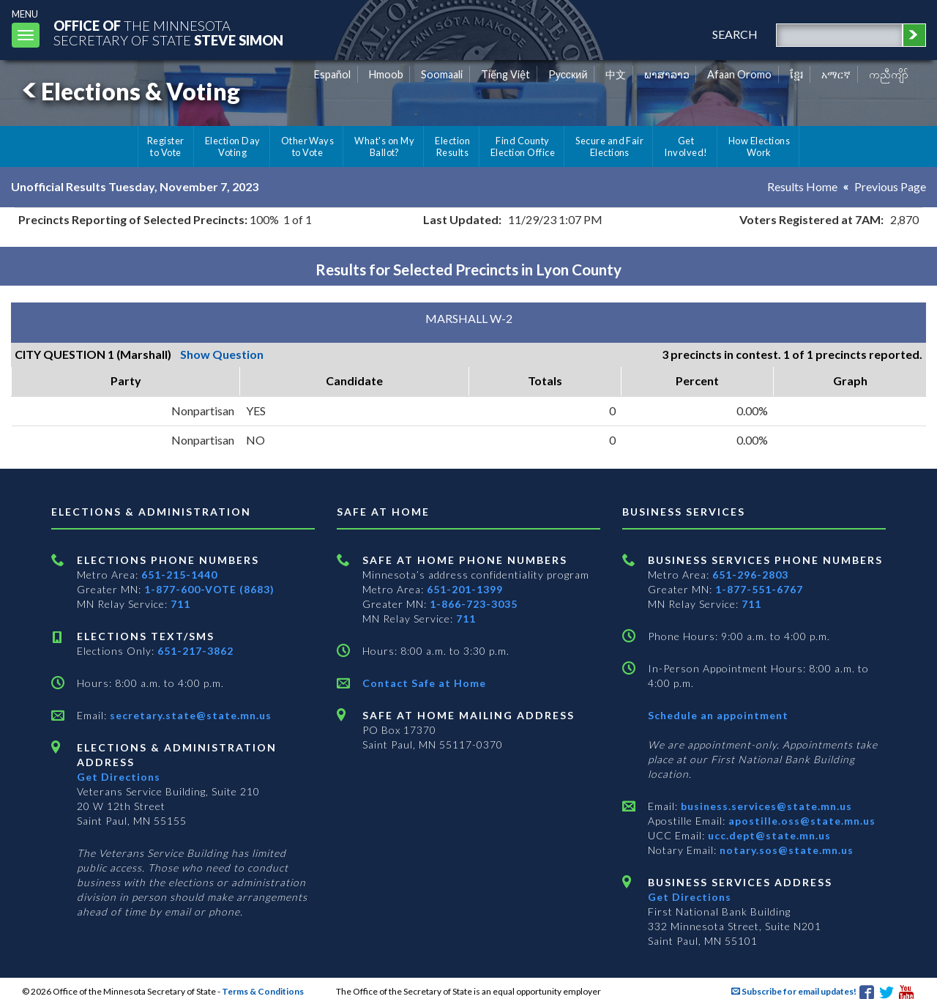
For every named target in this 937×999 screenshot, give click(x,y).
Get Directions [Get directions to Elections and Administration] (118, 776)
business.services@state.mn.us (765, 806)
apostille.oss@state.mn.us (800, 820)
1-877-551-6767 (759, 589)
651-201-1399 (465, 589)
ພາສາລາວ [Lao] (667, 74)
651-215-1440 (179, 574)
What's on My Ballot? (384, 146)
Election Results (452, 146)
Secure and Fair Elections (609, 146)
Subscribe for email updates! (793, 991)
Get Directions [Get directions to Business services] (689, 897)
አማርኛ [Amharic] (836, 74)
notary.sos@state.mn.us (785, 850)
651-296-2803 (750, 574)
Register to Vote (165, 146)
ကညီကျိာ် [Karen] (888, 74)
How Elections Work (759, 146)
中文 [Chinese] (615, 74)
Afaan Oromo (739, 74)
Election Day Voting (233, 146)
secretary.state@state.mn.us (189, 715)
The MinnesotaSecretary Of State (168, 33)
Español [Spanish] (332, 74)
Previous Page (890, 186)
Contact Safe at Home (424, 683)
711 (180, 604)
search (735, 34)
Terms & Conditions (263, 991)
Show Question (222, 354)
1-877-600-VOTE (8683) (209, 589)
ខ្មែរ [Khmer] (797, 74)
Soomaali (442, 74)
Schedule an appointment (718, 715)
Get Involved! (685, 146)
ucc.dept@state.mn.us (768, 835)
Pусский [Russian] (568, 74)
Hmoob (386, 74)
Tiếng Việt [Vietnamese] (505, 74)
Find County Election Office (522, 146)
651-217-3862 (195, 651)
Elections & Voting (129, 91)
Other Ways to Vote (308, 146)
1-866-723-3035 (474, 604)
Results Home (802, 186)
